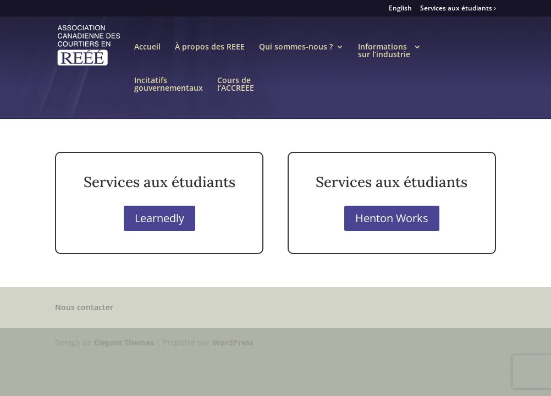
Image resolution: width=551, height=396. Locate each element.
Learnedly (159, 218)
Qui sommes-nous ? (296, 51)
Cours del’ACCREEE (235, 84)
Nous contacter (84, 307)
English (400, 9)
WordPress (233, 342)
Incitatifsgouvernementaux (168, 84)
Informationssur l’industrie (384, 51)
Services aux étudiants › (458, 9)
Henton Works (391, 218)
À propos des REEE (210, 51)
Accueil (147, 51)
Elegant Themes (124, 342)
